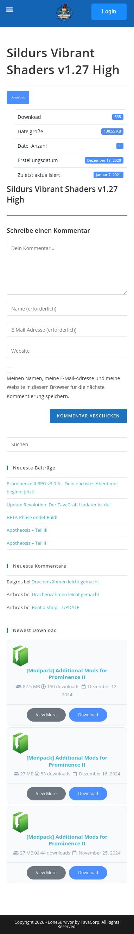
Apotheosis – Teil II (26, 543)
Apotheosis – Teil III (27, 530)
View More (46, 715)
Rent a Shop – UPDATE (55, 607)
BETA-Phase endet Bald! (32, 517)
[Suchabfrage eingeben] (67, 444)
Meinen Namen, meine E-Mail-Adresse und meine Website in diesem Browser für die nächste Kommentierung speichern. (63, 387)
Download (18, 97)
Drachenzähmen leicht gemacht (65, 581)
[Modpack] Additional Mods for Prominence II (66, 674)
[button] (9, 9)
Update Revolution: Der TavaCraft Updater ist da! (58, 504)
